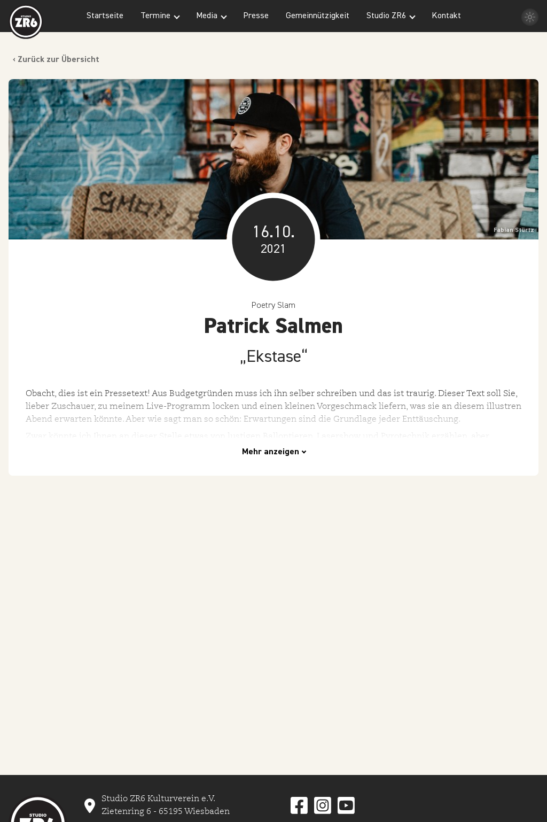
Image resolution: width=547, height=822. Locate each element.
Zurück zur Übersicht (58, 60)
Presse (256, 16)
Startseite (105, 16)
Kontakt (446, 16)
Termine (155, 16)
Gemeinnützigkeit (317, 16)
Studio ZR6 (386, 16)
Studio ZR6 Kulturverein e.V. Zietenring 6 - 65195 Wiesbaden (165, 805)
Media (206, 16)
